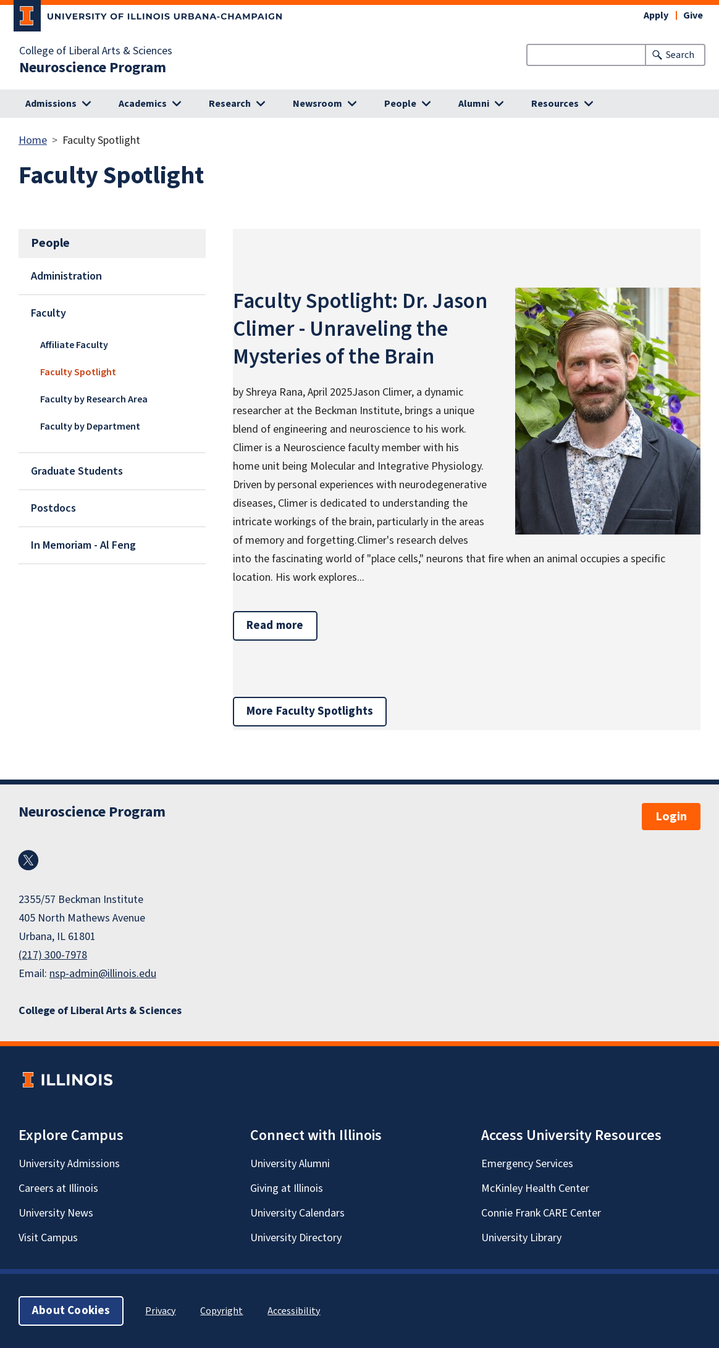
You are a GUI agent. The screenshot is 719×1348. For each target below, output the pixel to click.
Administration (66, 276)
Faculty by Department (90, 426)
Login (671, 816)
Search (680, 55)
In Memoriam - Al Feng (83, 545)
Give (693, 15)
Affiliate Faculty (74, 345)
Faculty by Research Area (94, 399)
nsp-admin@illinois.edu (102, 973)
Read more (281, 625)
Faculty (48, 313)
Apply (656, 15)
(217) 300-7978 (53, 955)
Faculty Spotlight (78, 372)
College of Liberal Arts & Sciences (95, 51)
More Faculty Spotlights (309, 711)
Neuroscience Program (92, 68)
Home (33, 140)
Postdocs (53, 508)
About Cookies (71, 1310)
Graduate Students (77, 471)
